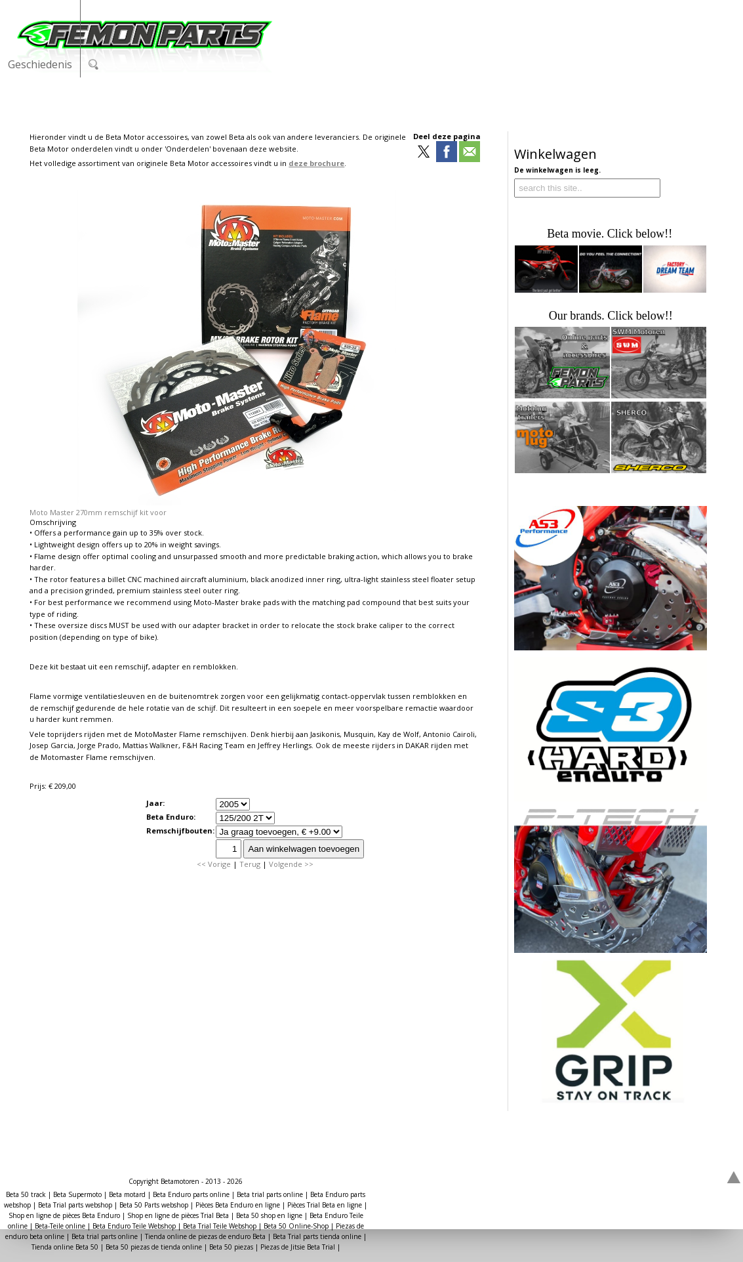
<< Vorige (214, 864)
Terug (249, 864)
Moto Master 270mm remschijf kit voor (98, 512)
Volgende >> (291, 864)
